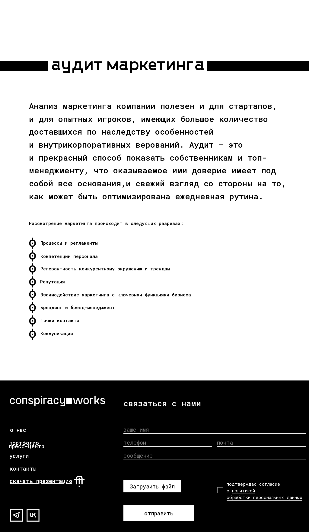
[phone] (167, 443)
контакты (23, 468)
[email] (261, 443)
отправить (159, 513)
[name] (214, 430)
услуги (19, 455)
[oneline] (214, 456)
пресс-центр (26, 446)
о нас (18, 429)
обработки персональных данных (264, 497)
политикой (243, 491)
